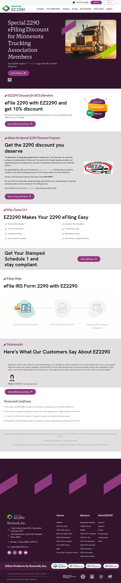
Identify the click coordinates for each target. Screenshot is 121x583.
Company (40, 9)
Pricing (74, 9)
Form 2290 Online (53, 9)
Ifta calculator (85, 9)
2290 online (31, 188)
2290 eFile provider (45, 170)
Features (66, 9)
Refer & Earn (99, 9)
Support (109, 9)
